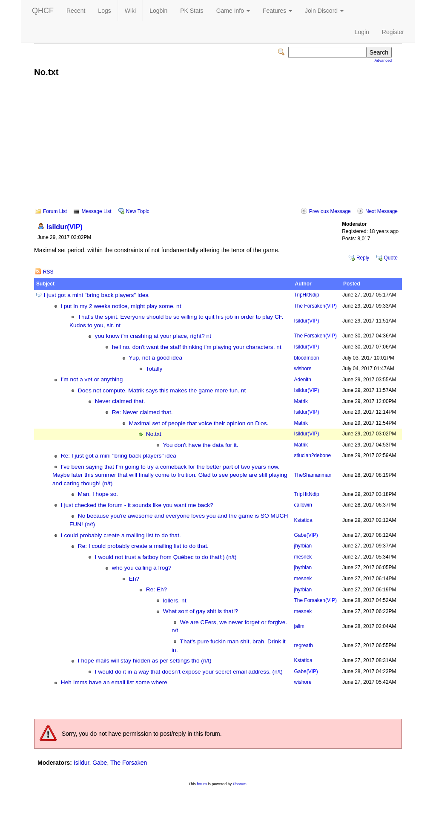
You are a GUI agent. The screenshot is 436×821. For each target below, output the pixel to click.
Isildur (64, 226)
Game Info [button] (233, 10)
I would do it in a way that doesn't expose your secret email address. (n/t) (189, 671)
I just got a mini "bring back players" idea (96, 295)
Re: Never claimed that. (142, 412)
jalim (299, 626)
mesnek (303, 557)
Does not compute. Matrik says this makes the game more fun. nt (162, 390)
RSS (48, 272)
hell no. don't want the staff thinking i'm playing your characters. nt (196, 347)
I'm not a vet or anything (92, 379)
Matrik (301, 401)
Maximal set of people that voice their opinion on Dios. (199, 423)
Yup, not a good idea (155, 357)
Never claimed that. (120, 401)
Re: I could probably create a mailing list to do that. (143, 546)
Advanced (383, 60)
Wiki (130, 10)
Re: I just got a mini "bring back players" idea (118, 455)
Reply (362, 258)
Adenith (302, 380)
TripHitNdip (306, 295)
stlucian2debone (312, 455)
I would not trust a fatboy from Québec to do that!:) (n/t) (166, 557)
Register (393, 32)
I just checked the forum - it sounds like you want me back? (137, 505)
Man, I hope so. (98, 494)
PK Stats (191, 10)
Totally (154, 369)
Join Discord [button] (324, 10)
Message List (96, 211)
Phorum (240, 784)
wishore (303, 369)
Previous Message (330, 211)
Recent (75, 10)
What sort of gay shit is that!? (200, 611)
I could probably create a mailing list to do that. (121, 535)
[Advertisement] (218, 148)
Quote (391, 258)
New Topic (137, 211)
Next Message (381, 211)
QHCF (43, 10)
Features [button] (277, 10)
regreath (303, 645)
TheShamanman (313, 475)
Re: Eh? (156, 589)
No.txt (153, 434)
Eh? (134, 579)
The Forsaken (315, 306)
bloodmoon (306, 358)
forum (202, 784)
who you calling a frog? (142, 568)
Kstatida (303, 520)
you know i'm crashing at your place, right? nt (153, 336)
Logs (104, 10)
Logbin (158, 10)
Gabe (306, 535)
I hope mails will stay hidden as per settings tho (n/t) (145, 660)
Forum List (55, 211)
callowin (303, 505)
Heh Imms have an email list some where (114, 682)
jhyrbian (303, 546)
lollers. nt (174, 600)
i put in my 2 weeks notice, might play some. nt (121, 306)
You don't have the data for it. (200, 445)
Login (362, 32)
